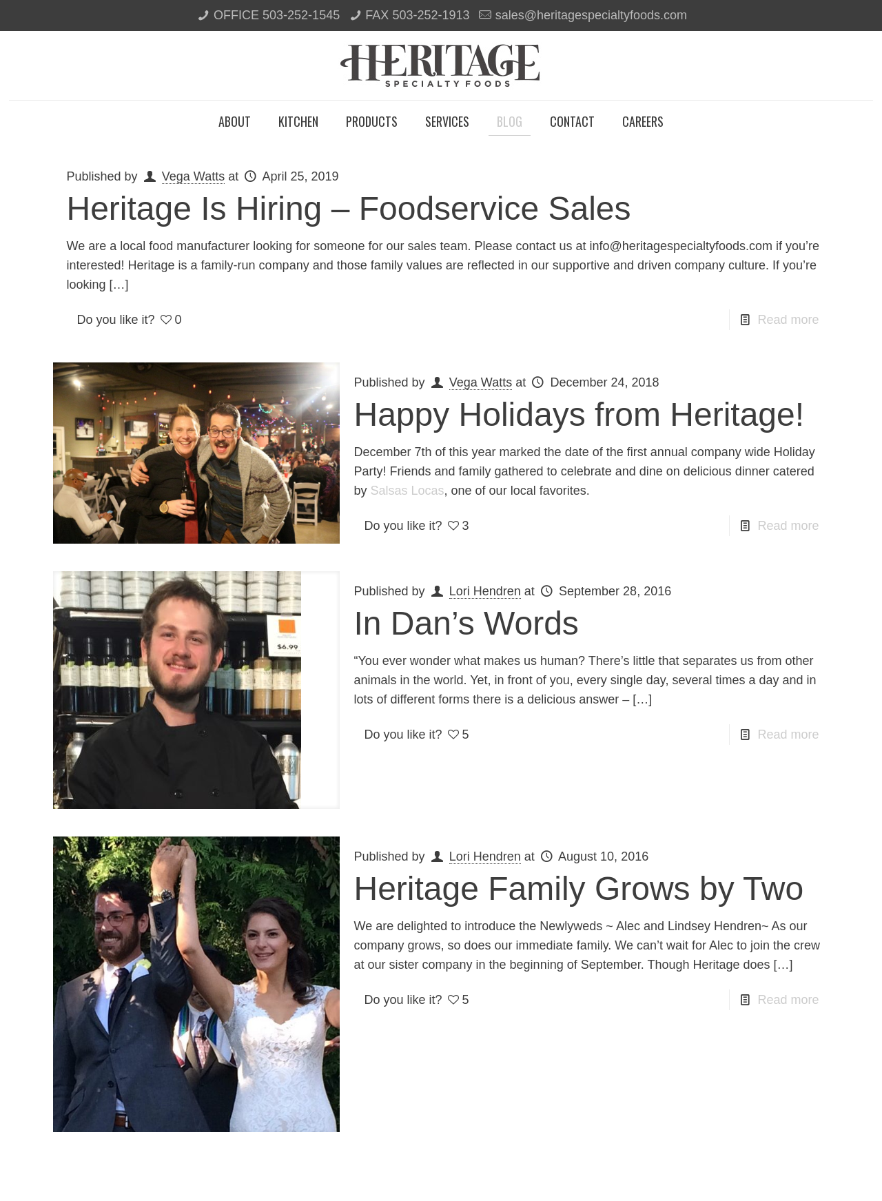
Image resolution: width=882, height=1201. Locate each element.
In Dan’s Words (465, 623)
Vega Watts (193, 176)
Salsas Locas (407, 490)
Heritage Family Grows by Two (578, 888)
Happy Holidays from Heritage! (578, 414)
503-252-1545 (301, 15)
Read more (788, 320)
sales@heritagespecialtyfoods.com (591, 15)
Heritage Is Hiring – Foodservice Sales (349, 208)
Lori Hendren (485, 591)
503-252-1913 (430, 15)
